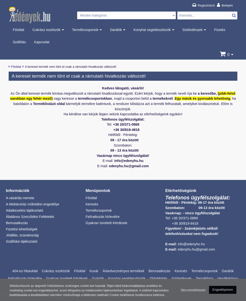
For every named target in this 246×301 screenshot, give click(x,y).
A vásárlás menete (20, 198)
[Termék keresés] (207, 16)
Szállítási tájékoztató (21, 241)
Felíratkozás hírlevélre (103, 217)
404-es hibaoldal (25, 271)
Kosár (93, 271)
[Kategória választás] (126, 15)
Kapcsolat (41, 42)
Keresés (92, 204)
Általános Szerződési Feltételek (30, 217)
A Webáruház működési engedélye (32, 204)
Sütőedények (192, 30)
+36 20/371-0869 (185, 218)
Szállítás (19, 42)
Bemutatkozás (17, 223)
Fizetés (219, 30)
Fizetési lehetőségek (21, 229)
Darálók (116, 30)
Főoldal (18, 30)
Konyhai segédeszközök (152, 30)
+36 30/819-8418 (185, 223)
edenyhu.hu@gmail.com (196, 249)
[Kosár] (228, 55)
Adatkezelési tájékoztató (24, 210)
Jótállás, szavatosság (22, 235)
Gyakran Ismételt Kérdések (106, 223)
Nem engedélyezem (193, 287)
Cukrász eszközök (46, 30)
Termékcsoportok (85, 30)
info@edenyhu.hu (191, 244)
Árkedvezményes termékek (123, 271)
